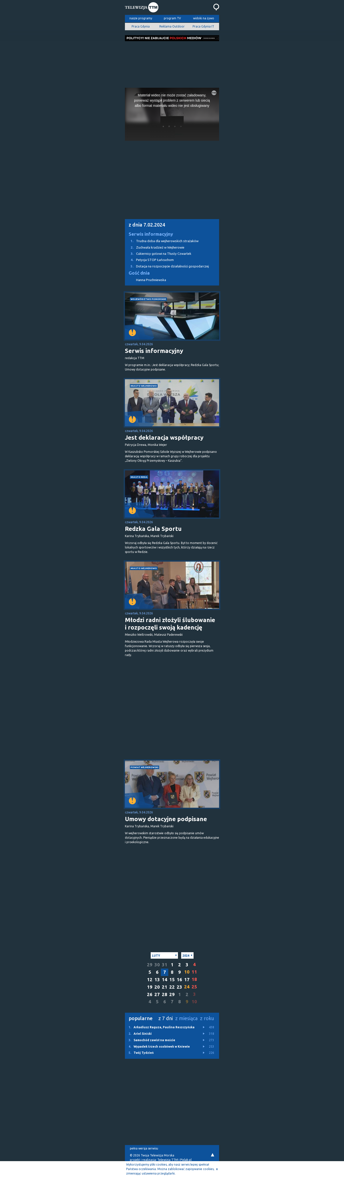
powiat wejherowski (144, 767)
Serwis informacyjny (151, 234)
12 (149, 979)
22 (172, 987)
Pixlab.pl (186, 1159)
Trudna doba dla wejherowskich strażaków (162, 241)
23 (179, 987)
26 (149, 994)
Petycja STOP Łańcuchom (149, 259)
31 (164, 964)
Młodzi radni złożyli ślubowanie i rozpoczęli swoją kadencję (170, 624)
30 (157, 964)
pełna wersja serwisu (144, 1148)
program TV (172, 18)
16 (179, 979)
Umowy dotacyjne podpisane (166, 819)
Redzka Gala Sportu (153, 528)
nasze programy (140, 18)
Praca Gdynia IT (203, 26)
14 (164, 979)
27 (157, 994)
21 (164, 987)
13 (157, 979)
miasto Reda (139, 477)
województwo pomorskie (148, 299)
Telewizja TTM (167, 1159)
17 (187, 979)
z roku (207, 1018)
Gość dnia (139, 273)
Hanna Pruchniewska (151, 280)
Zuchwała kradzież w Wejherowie (154, 247)
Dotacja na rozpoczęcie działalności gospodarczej (167, 266)
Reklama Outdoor (172, 26)
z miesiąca (186, 1018)
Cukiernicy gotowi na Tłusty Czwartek (158, 253)
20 (157, 987)
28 (164, 994)
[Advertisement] (172, 63)
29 (149, 964)
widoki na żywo (203, 18)
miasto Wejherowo (144, 385)
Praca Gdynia (141, 26)
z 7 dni (165, 1018)
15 (172, 979)
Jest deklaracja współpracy (164, 437)
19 (149, 987)
